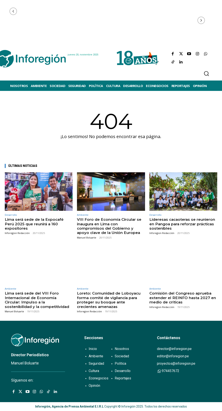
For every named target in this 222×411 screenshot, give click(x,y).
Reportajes (123, 378)
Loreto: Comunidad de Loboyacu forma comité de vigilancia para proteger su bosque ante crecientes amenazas (108, 300)
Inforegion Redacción (17, 233)
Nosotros (122, 349)
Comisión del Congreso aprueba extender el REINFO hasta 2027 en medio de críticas (182, 297)
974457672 (168, 371)
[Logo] (31, 58)
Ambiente (82, 215)
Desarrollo (11, 215)
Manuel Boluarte (86, 237)
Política (120, 363)
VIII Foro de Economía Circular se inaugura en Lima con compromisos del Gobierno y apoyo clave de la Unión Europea (109, 226)
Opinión (94, 386)
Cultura (94, 371)
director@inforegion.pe (174, 349)
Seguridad (96, 363)
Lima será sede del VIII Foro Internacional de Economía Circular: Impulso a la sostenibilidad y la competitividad (37, 300)
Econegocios (98, 378)
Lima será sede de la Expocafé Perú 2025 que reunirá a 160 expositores (34, 223)
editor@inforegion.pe (173, 356)
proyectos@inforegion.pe (176, 363)
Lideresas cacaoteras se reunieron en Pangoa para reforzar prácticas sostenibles (182, 223)
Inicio (93, 349)
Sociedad (122, 356)
